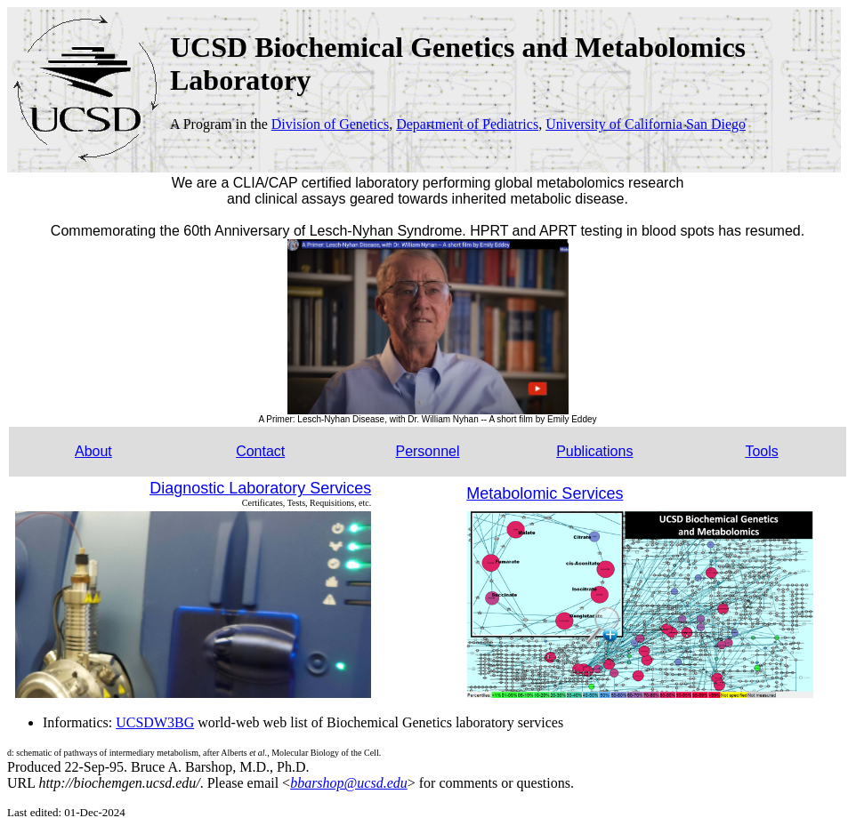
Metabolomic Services (544, 493)
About (93, 451)
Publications (594, 451)
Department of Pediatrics (467, 124)
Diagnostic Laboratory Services (260, 488)
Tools (761, 451)
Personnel (427, 451)
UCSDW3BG (155, 722)
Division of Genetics (330, 124)
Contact (260, 451)
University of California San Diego (645, 124)
